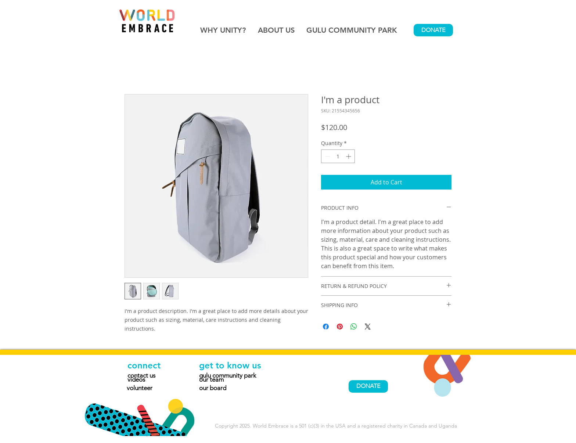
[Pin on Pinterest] (339, 326)
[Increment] (349, 156)
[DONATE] (433, 30)
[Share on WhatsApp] (353, 326)
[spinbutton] (338, 156)
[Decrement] (326, 156)
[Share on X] (367, 326)
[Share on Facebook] (325, 326)
